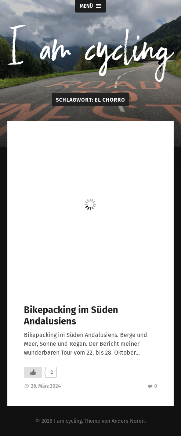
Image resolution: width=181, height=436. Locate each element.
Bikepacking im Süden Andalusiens (71, 315)
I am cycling (68, 421)
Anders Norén (128, 421)
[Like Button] (33, 372)
